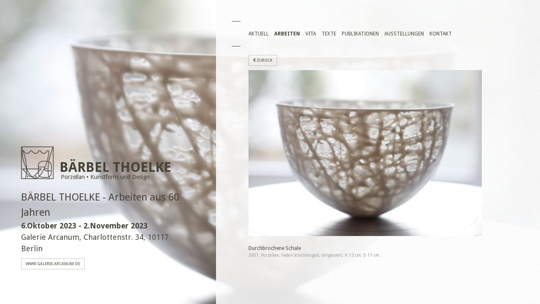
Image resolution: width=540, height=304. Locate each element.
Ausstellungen (404, 34)
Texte (328, 34)
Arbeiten (287, 34)
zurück (263, 60)
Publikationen (360, 34)
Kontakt (440, 34)
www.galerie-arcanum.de (53, 263)
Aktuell (258, 34)
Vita (310, 34)
